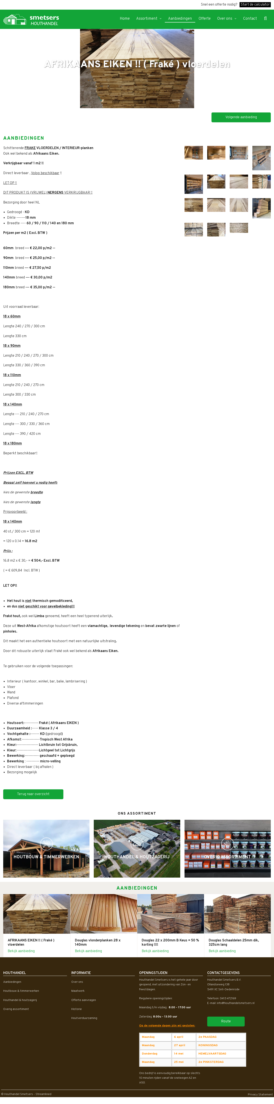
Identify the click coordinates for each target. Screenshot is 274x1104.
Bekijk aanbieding (21, 951)
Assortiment (146, 18)
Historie (76, 1009)
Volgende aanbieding (241, 117)
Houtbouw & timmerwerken (21, 991)
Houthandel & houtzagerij (20, 1000)
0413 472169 (228, 998)
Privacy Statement (260, 1095)
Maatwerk (78, 991)
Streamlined (43, 1094)
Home (125, 18)
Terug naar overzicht (33, 794)
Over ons (224, 18)
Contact (250, 18)
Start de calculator (255, 5)
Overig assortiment (16, 1009)
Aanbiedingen (180, 18)
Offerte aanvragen (83, 1000)
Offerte (204, 18)
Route (226, 1021)
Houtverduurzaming (84, 1018)
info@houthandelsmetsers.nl (236, 1003)
